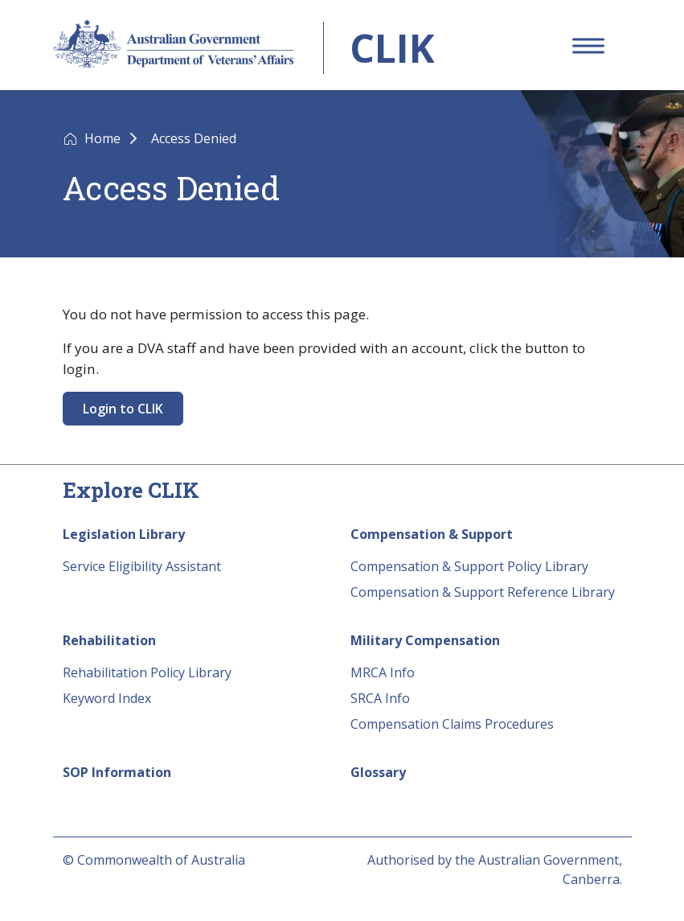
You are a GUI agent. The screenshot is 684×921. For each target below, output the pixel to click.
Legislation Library (124, 534)
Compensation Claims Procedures (452, 724)
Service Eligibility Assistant (142, 566)
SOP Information (117, 772)
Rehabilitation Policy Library (147, 672)
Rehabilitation (109, 640)
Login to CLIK (123, 408)
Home (104, 138)
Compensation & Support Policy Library (469, 566)
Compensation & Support (431, 534)
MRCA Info (382, 672)
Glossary (378, 772)
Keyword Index (107, 698)
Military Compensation (425, 640)
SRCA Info (380, 698)
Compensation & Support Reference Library (482, 592)
